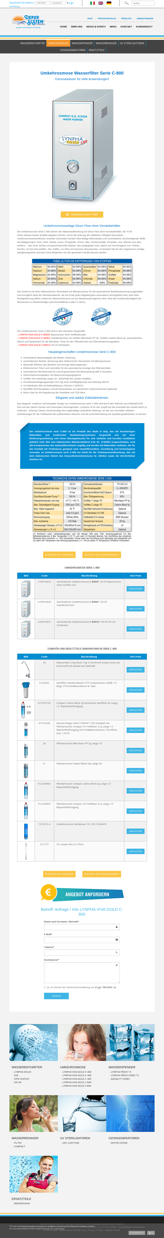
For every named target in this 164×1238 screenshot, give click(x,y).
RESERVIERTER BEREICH (21, 2)
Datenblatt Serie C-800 (82, 214)
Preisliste (126, 18)
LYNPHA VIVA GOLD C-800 (76, 1082)
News (113, 26)
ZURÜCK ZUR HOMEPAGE (59, 554)
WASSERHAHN (22, 1203)
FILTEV (18, 1142)
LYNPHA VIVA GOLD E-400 (76, 1075)
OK (151, 1233)
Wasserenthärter (32, 43)
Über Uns (76, 26)
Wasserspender (82, 43)
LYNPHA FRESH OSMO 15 (125, 1075)
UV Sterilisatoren (132, 43)
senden (56, 995)
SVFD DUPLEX (21, 1078)
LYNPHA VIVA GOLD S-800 (76, 1085)
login (70, 2)
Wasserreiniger (106, 43)
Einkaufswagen (145, 18)
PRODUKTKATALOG (107, 18)
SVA (16, 1075)
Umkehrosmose (58, 43)
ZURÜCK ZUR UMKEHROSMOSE (101, 554)
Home (63, 26)
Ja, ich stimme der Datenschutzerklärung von (80, 987)
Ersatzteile (96, 50)
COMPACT (19, 1146)
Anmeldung (14, 6)
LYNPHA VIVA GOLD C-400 (76, 1078)
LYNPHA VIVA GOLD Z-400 (76, 1071)
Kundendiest (144, 26)
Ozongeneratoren (72, 50)
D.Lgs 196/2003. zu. (105, 987)
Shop (90, 18)
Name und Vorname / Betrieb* (61, 921)
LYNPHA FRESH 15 (121, 1071)
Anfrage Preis (135, 588)
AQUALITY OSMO (120, 1078)
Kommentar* (51, 959)
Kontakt (126, 26)
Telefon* (49, 947)
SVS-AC (18, 1082)
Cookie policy (136, 1233)
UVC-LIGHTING (70, 1142)
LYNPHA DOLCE (22, 1071)
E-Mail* (48, 934)
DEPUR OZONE (119, 1142)
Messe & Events (96, 26)
